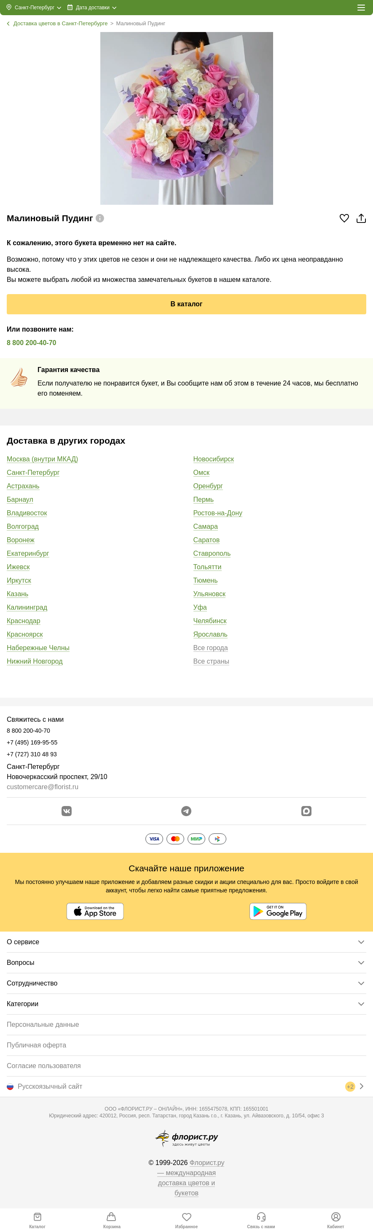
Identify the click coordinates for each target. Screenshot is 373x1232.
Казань (17, 593)
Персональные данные (43, 1024)
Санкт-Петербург (33, 472)
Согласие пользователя (44, 1065)
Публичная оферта (36, 1045)
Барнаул (20, 499)
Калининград (27, 607)
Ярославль (210, 634)
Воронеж (21, 540)
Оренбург (208, 486)
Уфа (200, 607)
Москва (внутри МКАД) (42, 459)
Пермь (203, 499)
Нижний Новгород (34, 661)
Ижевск (18, 566)
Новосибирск (213, 459)
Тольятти (207, 566)
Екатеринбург (28, 553)
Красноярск (25, 634)
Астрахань (23, 486)
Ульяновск (209, 593)
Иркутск (19, 580)
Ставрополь (212, 553)
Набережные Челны (38, 647)
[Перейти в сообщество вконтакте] (66, 811)
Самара (205, 526)
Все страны (211, 661)
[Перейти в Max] (306, 811)
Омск (201, 472)
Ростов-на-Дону (218, 513)
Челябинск (210, 620)
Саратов (206, 540)
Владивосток (27, 513)
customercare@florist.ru (42, 786)
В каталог (186, 304)
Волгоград (23, 526)
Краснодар (23, 620)
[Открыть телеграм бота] (186, 811)
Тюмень (205, 580)
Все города (210, 647)
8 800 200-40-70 (31, 342)
